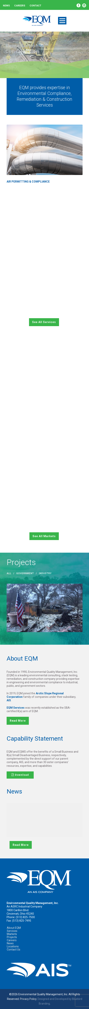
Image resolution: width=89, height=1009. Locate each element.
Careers (19, 5)
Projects (12, 937)
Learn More (11, 66)
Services (12, 930)
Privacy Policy (28, 998)
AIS (9, 700)
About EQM (14, 927)
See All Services (44, 322)
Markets (12, 934)
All (9, 573)
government (25, 573)
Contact (35, 5)
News (6, 5)
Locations (13, 946)
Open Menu (62, 20)
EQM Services (16, 707)
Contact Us (13, 949)
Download (20, 774)
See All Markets (44, 536)
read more (18, 720)
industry (45, 573)
